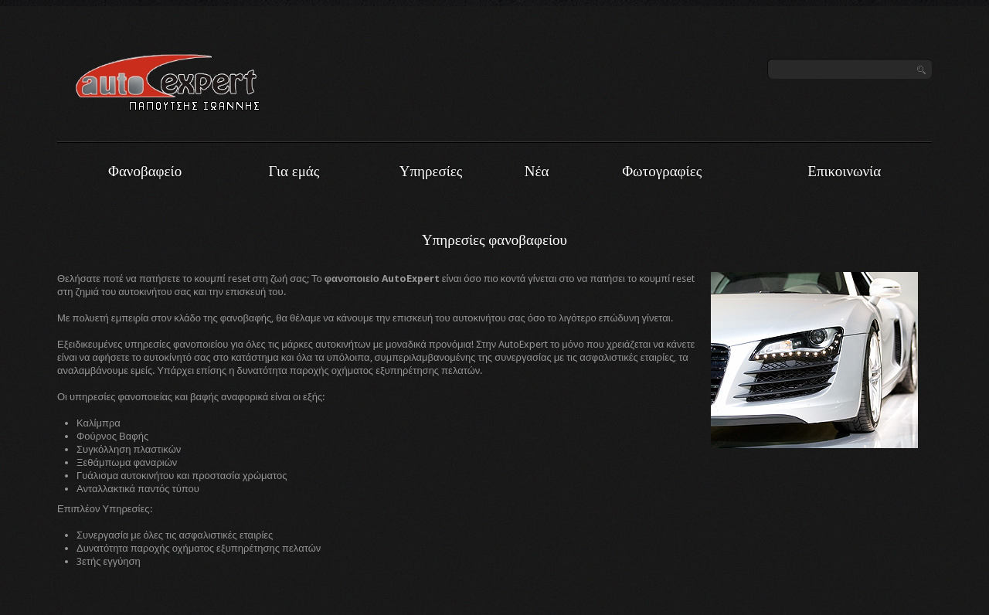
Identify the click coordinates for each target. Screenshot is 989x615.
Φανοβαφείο (145, 171)
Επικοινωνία (844, 171)
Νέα (537, 171)
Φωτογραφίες (662, 171)
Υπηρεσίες (431, 171)
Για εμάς (294, 171)
